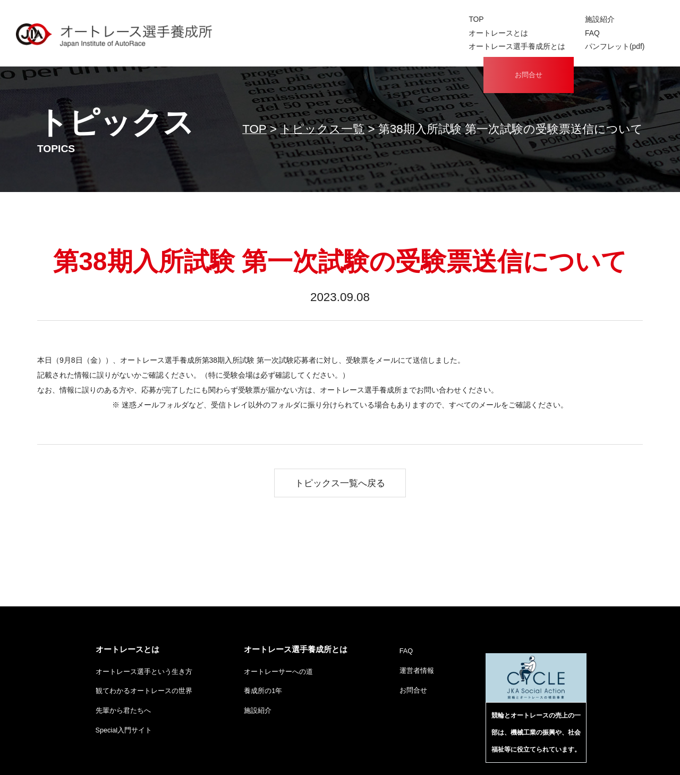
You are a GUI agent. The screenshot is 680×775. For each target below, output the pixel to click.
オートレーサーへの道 (278, 673)
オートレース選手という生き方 (144, 673)
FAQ (413, 32)
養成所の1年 (263, 693)
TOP (302, 19)
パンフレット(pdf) (434, 44)
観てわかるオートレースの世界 (144, 693)
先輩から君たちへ (123, 713)
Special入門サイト (124, 734)
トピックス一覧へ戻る (340, 483)
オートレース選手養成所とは (340, 44)
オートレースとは (323, 32)
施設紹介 (420, 19)
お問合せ (528, 34)
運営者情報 (417, 672)
